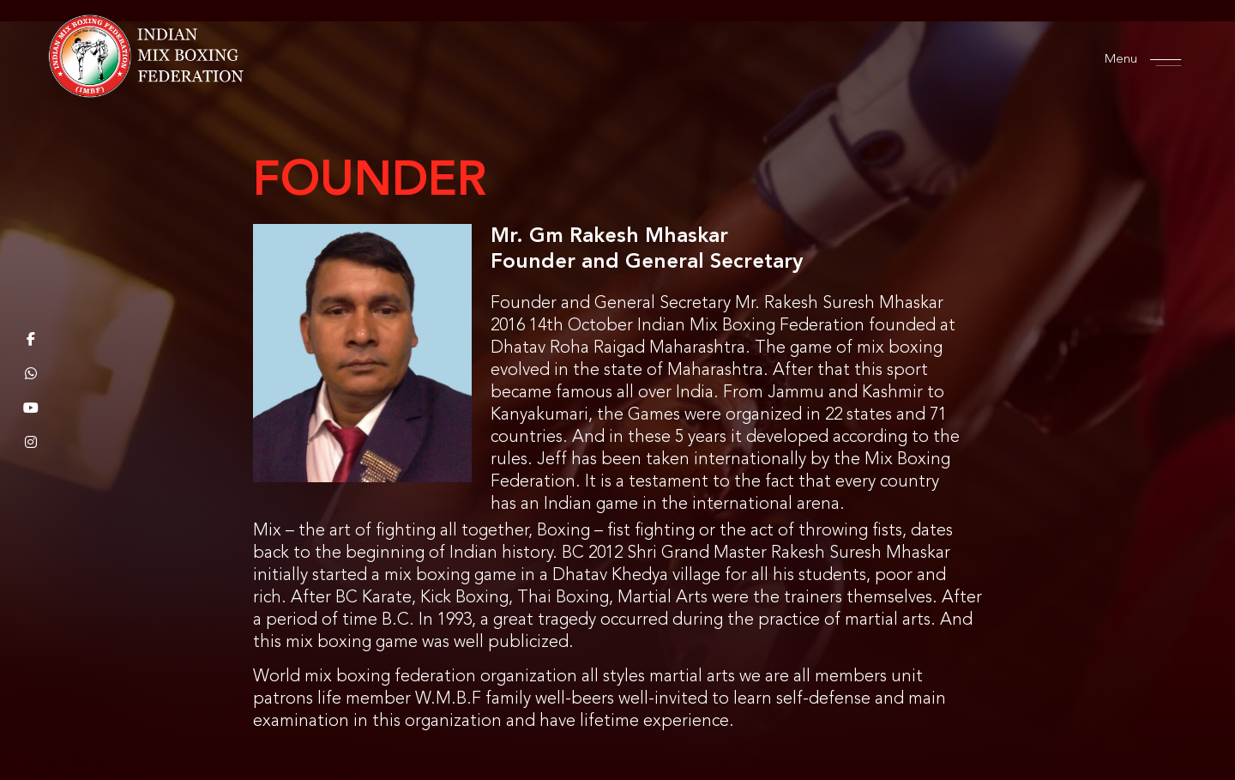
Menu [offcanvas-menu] (1135, 59)
